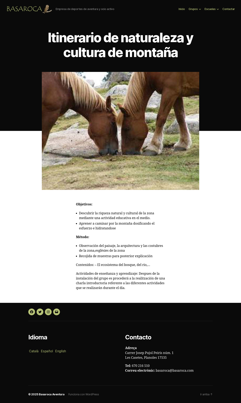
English (60, 351)
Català (33, 351)
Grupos (193, 9)
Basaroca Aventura (51, 394)
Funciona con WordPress (83, 394)
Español (47, 351)
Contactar (228, 9)
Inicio (182, 9)
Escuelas (210, 9)
